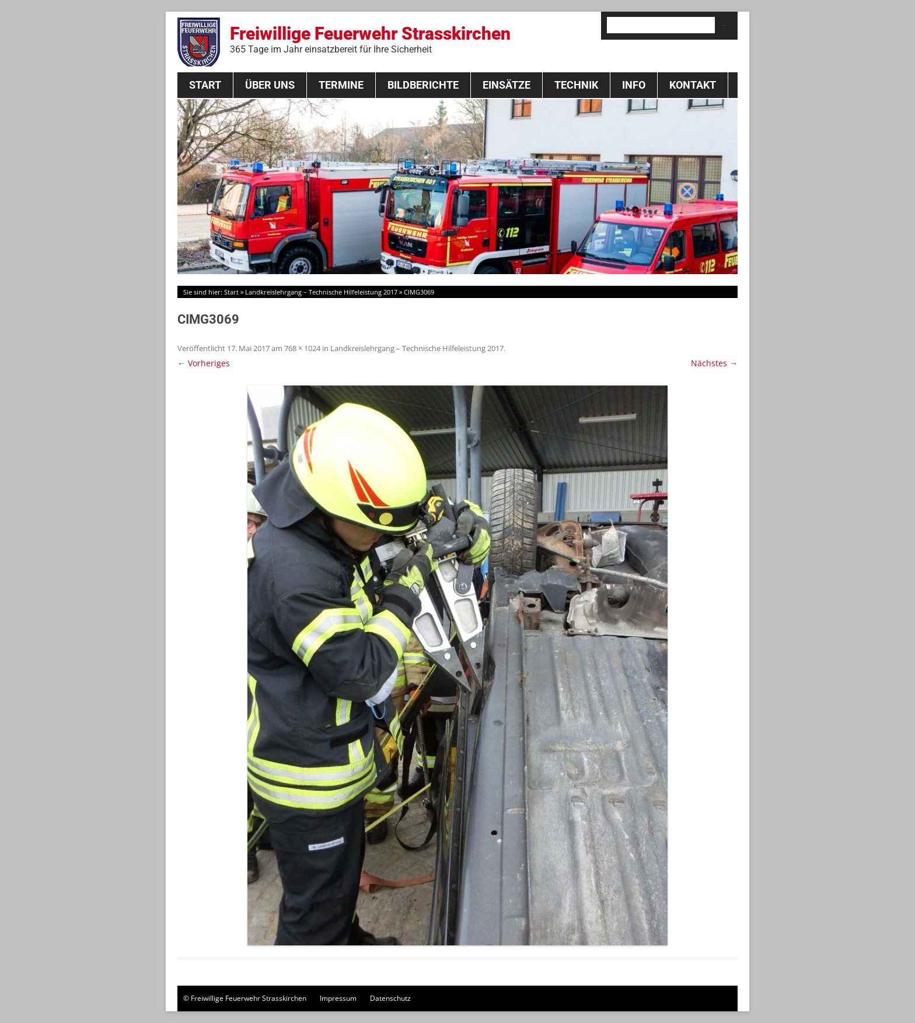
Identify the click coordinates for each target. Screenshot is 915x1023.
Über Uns (270, 85)
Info (633, 85)
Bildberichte (423, 85)
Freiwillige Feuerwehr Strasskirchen (370, 39)
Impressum (338, 998)
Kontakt (692, 85)
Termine (341, 85)
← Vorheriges (203, 363)
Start (205, 85)
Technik (576, 85)
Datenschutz (390, 998)
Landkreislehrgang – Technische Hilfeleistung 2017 (321, 292)
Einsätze (506, 85)
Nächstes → (714, 363)
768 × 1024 (302, 348)
